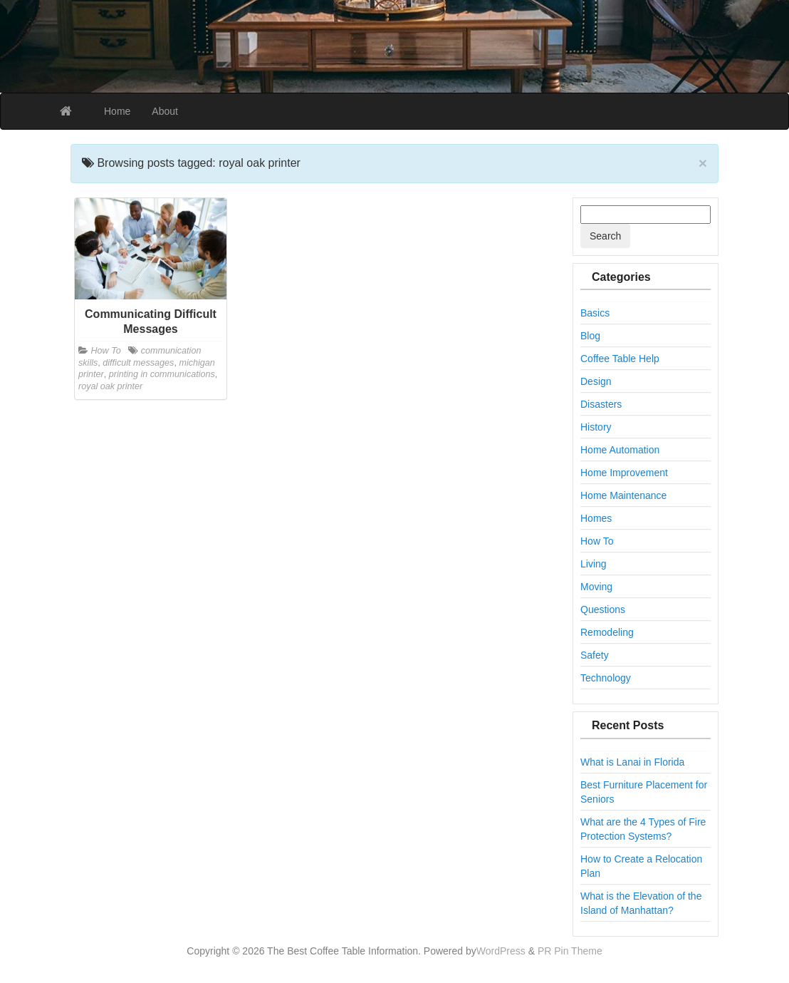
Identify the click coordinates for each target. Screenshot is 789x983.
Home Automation (619, 450)
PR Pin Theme (570, 951)
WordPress (501, 951)
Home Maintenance (623, 495)
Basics (595, 313)
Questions (602, 609)
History (596, 427)
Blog (590, 335)
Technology (605, 678)
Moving (596, 586)
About (165, 111)
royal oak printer (110, 386)
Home (117, 111)
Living (593, 564)
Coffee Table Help (619, 358)
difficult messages (138, 363)
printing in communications (162, 374)
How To (106, 351)
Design (596, 381)
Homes (596, 518)
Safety (594, 655)
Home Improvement (624, 472)
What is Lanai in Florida (632, 762)
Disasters (601, 404)
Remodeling (607, 632)
